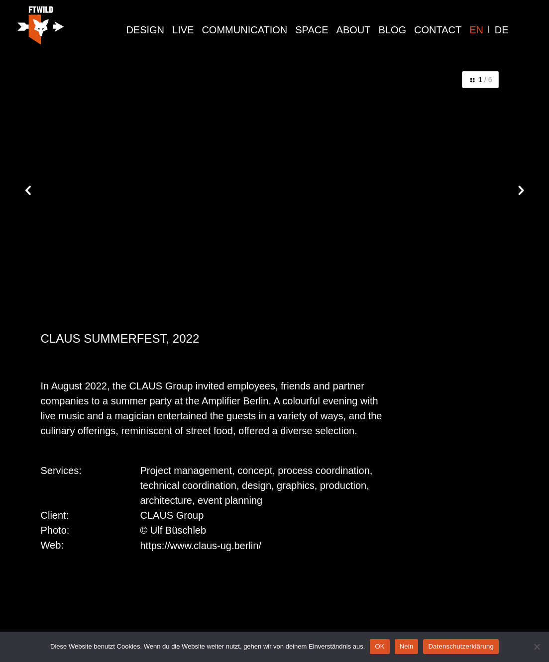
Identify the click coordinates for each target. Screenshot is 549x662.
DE (502, 29)
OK (379, 646)
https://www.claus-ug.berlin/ (200, 545)
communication (244, 29)
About (353, 29)
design (145, 29)
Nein (407, 646)
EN (476, 29)
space (311, 29)
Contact (437, 29)
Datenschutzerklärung (460, 646)
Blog (393, 29)
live (183, 29)
